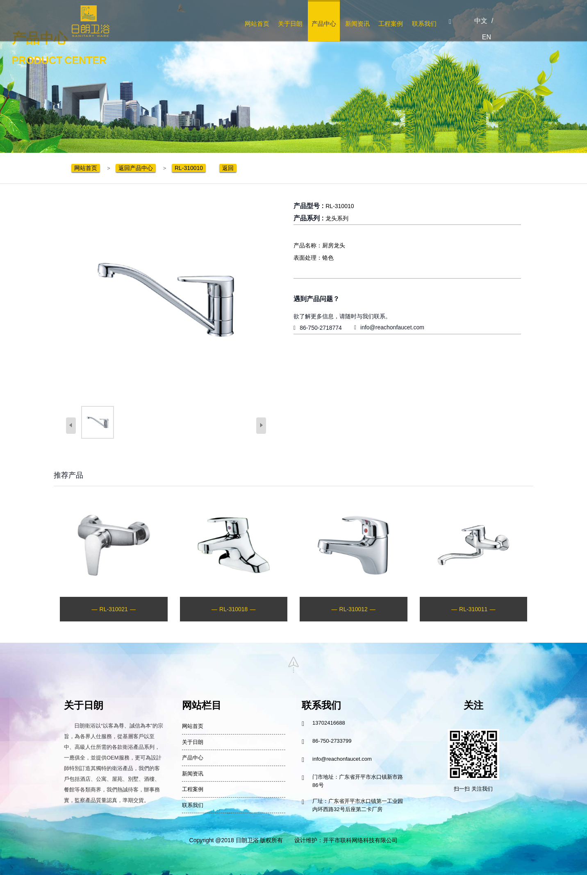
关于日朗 (290, 23)
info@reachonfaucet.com (392, 327)
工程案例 (390, 23)
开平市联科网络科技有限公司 (360, 840)
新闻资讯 (357, 23)
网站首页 (257, 23)
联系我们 (424, 23)
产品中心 (324, 23)
